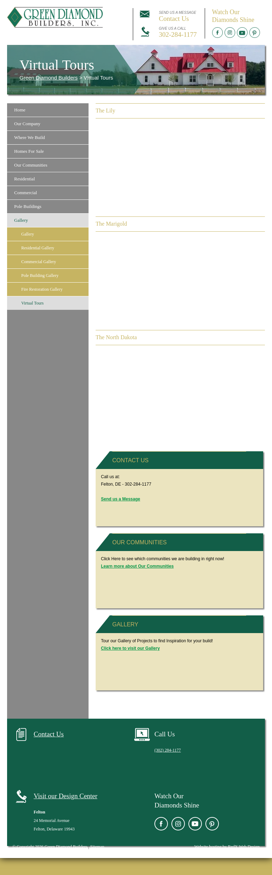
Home (20, 109)
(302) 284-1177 (167, 750)
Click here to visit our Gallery (130, 648)
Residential (24, 178)
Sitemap (97, 846)
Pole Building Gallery (39, 275)
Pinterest (254, 32)
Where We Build (29, 137)
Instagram (230, 32)
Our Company (27, 123)
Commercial (25, 192)
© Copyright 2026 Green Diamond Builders (49, 846)
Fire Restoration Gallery (42, 289)
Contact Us (130, 460)
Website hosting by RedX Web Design (227, 846)
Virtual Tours (32, 303)
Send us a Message (120, 499)
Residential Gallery (37, 247)
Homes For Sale (29, 151)
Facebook (217, 32)
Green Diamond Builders (48, 78)
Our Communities (30, 165)
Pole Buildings (27, 206)
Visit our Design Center (65, 796)
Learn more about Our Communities (137, 566)
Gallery (21, 220)
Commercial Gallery (38, 261)
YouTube (242, 32)
